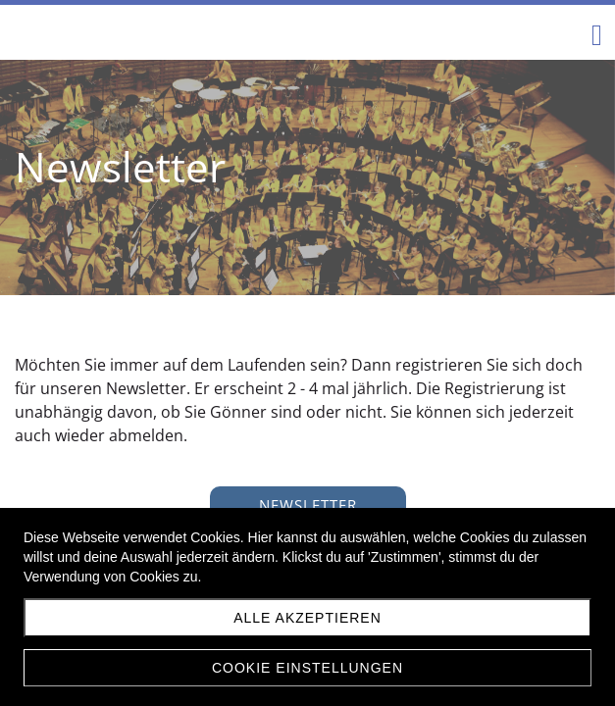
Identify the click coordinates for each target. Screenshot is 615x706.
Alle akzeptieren (307, 618)
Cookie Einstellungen (307, 668)
